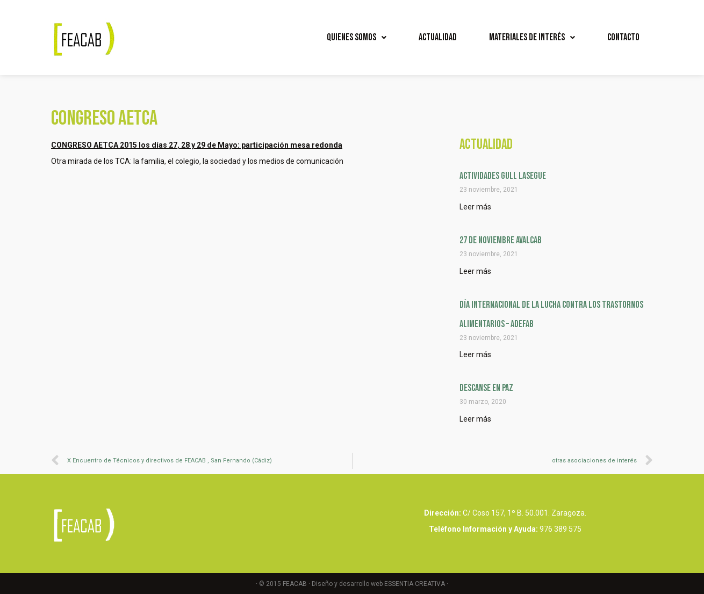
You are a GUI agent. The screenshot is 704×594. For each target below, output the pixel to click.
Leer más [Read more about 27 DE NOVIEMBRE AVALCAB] (475, 271)
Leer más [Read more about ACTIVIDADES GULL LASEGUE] (475, 206)
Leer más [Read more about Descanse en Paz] (475, 419)
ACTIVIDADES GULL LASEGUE (502, 176)
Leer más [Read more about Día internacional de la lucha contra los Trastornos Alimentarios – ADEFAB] (475, 354)
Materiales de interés (532, 37)
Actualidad (438, 37)
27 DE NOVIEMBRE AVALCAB (500, 240)
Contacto (623, 37)
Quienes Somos (356, 37)
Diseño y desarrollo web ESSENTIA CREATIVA (378, 584)
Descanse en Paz (486, 388)
